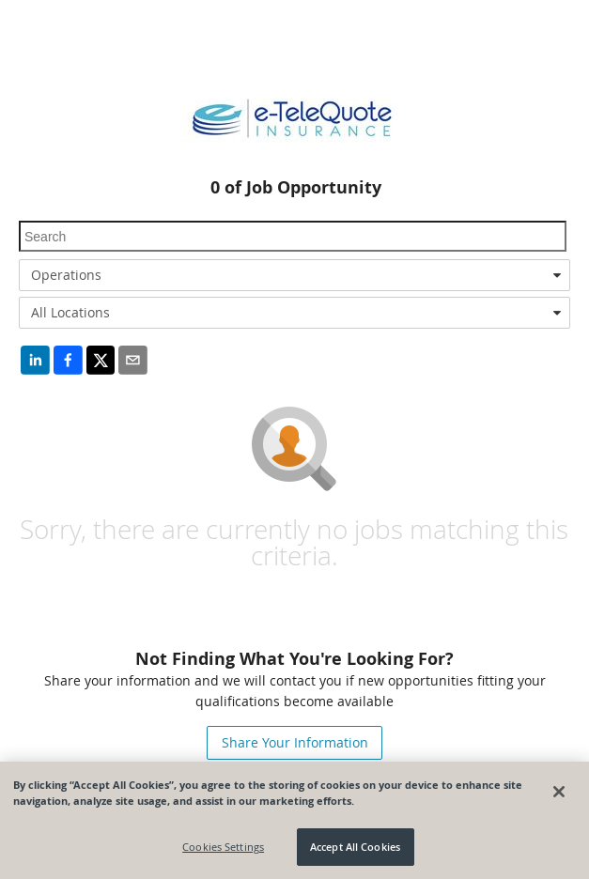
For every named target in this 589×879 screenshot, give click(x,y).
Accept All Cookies (355, 847)
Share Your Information (295, 742)
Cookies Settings (223, 847)
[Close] (559, 791)
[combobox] (294, 275)
